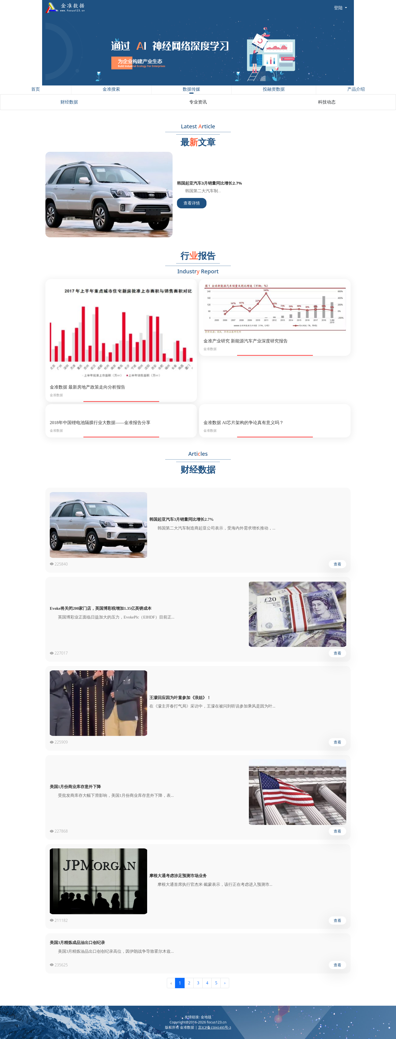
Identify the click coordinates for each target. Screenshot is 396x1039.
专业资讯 (198, 102)
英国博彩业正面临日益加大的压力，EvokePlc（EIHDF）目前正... (112, 617)
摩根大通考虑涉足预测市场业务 (178, 876)
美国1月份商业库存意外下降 (75, 787)
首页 (35, 89)
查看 (337, 564)
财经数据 (69, 102)
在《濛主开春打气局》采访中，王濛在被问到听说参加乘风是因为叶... (212, 706)
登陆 (339, 8)
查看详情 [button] (192, 203)
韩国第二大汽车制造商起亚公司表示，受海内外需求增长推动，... (212, 528)
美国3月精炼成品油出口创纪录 (77, 942)
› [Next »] (224, 983)
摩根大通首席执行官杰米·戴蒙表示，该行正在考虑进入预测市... (210, 884)
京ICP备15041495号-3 (214, 1027)
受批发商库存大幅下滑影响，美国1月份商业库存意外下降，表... (112, 795)
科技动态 (327, 102)
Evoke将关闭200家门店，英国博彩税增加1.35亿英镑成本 (101, 608)
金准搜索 (111, 89)
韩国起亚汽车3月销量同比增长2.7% (181, 519)
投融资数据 (274, 89)
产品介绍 (356, 89)
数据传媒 (191, 90)
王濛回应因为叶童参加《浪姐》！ (180, 697)
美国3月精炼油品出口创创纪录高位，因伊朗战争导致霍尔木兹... (112, 951)
